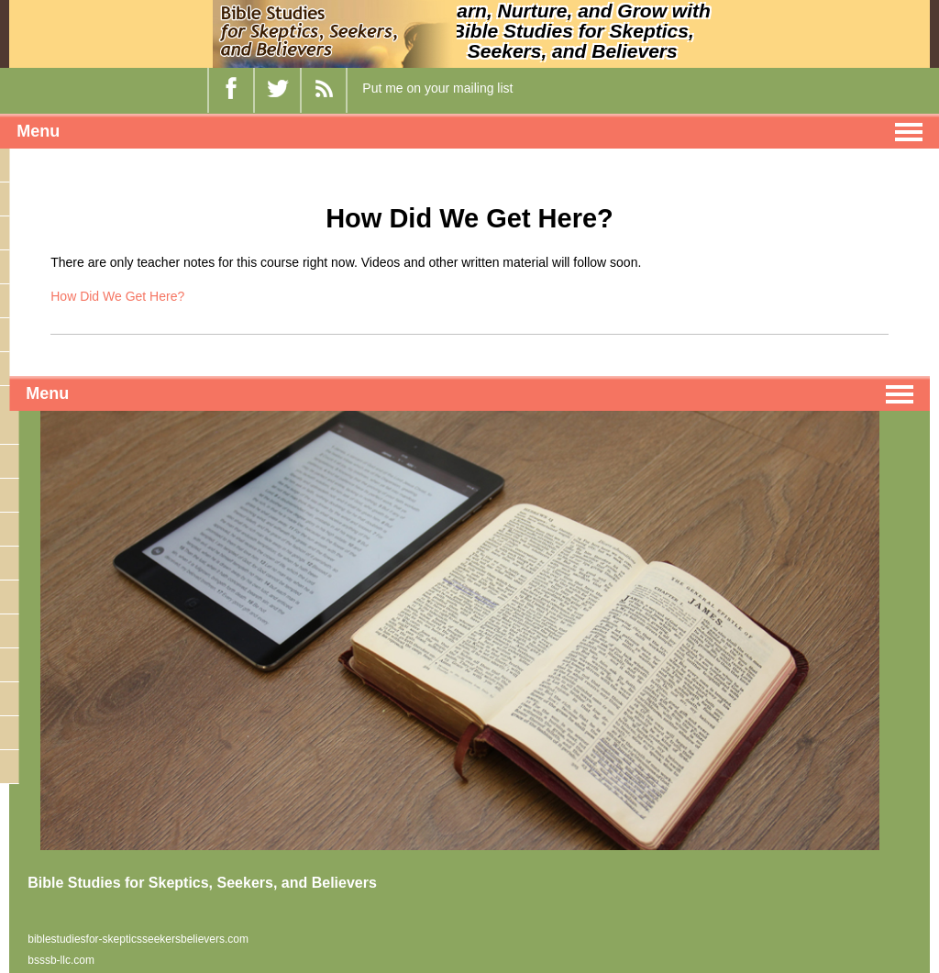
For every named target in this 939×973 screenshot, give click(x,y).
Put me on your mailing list (437, 88)
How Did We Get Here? (117, 296)
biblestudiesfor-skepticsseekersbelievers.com (138, 939)
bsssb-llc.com (61, 960)
